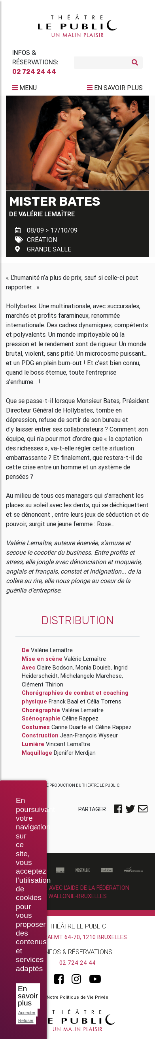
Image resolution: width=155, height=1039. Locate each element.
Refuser (26, 1020)
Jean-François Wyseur (89, 735)
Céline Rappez (80, 718)
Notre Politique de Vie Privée (77, 997)
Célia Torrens (104, 701)
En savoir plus (28, 996)
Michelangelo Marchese (91, 675)
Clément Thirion (42, 684)
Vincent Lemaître (68, 744)
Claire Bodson (55, 667)
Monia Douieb (93, 667)
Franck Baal (63, 701)
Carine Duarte (69, 727)
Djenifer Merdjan (75, 752)
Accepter (26, 1012)
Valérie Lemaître (47, 214)
